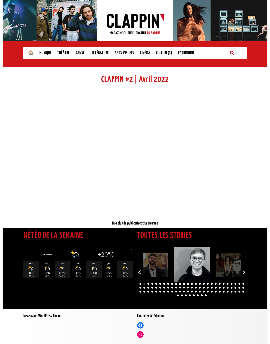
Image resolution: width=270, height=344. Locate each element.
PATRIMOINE (186, 53)
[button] (139, 272)
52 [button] (235, 287)
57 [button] (148, 291)
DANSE (80, 53)
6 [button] (160, 284)
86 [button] (194, 295)
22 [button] (223, 284)
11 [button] (180, 284)
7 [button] (164, 284)
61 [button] (164, 291)
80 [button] (239, 291)
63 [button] (172, 291)
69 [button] (196, 291)
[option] (155, 264)
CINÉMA (145, 53)
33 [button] (160, 287)
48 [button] (220, 287)
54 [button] (243, 287)
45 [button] (208, 287)
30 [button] (148, 287)
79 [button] (235, 291)
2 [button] (144, 284)
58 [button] (152, 291)
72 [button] (208, 291)
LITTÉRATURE (100, 53)
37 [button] (176, 287)
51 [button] (231, 287)
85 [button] (190, 295)
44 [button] (204, 287)
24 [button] (231, 284)
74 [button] (216, 291)
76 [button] (223, 291)
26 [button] (239, 284)
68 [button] (192, 291)
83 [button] (182, 295)
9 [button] (172, 284)
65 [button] (180, 291)
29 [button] (144, 287)
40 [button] (188, 287)
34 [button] (164, 287)
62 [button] (168, 291)
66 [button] (184, 291)
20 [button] (216, 284)
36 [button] (172, 287)
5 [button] (156, 284)
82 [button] (178, 295)
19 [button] (212, 284)
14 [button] (192, 284)
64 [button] (176, 291)
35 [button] (168, 287)
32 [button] (156, 287)
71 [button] (204, 291)
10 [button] (176, 284)
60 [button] (160, 291)
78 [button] (231, 291)
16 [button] (200, 284)
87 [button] (198, 295)
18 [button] (208, 284)
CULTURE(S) (164, 53)
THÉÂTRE (63, 53)
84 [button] (186, 295)
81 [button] (243, 291)
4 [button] (152, 284)
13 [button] (188, 284)
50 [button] (227, 287)
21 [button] (220, 284)
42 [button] (196, 287)
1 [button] (140, 284)
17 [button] (204, 284)
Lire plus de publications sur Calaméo (135, 223)
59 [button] (156, 291)
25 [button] (235, 284)
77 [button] (227, 291)
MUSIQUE (45, 53)
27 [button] (243, 284)
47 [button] (216, 287)
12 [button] (184, 284)
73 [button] (212, 291)
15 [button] (196, 284)
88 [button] (202, 295)
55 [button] (140, 291)
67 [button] (188, 291)
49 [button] (223, 287)
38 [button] (180, 287)
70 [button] (200, 291)
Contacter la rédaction (150, 316)
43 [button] (200, 287)
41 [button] (192, 287)
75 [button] (220, 291)
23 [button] (227, 284)
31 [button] (152, 287)
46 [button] (212, 287)
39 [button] (184, 287)
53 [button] (239, 287)
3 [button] (148, 284)
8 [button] (168, 284)
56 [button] (144, 291)
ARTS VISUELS (124, 53)
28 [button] (140, 287)
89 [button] (206, 295)
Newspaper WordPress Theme (42, 316)
